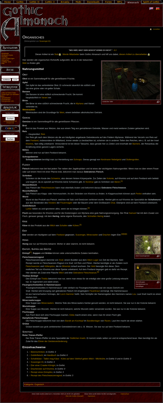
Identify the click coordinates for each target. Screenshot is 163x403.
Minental (66, 266)
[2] (89, 208)
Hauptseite (5, 53)
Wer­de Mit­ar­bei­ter (70, 54)
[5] (124, 234)
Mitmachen (5, 60)
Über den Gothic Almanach (75, 396)
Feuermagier (66, 203)
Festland (34, 140)
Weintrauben (28, 110)
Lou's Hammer (67, 294)
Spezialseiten (6, 98)
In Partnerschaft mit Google (10, 142)
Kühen (76, 225)
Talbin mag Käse (51, 359)
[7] (31, 252)
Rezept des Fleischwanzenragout (46, 375)
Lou (134, 294)
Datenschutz (125, 394)
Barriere (136, 144)
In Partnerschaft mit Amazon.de (10, 122)
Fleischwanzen (48, 188)
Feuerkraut (95, 291)
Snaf (61, 260)
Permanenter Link (7, 101)
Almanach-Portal (7, 55)
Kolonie (110, 178)
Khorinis (29, 144)
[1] (122, 181)
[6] (126, 234)
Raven (108, 321)
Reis (43, 134)
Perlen (139, 194)
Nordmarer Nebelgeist (111, 159)
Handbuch (51, 355)
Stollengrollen (132, 159)
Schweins (55, 178)
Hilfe (2, 63)
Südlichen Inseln (77, 338)
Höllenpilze (49, 266)
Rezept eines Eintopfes (41, 372)
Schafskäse (36, 359)
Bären (117, 182)
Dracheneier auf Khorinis (42, 369)
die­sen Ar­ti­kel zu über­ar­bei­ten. (133, 54)
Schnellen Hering (95, 216)
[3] (80, 225)
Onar (113, 203)
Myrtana (80, 103)
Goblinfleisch (37, 355)
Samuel (132, 213)
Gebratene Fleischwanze (84, 273)
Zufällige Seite (6, 62)
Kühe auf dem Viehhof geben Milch (77, 359)
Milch (52, 225)
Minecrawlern (47, 303)
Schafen (63, 225)
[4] (122, 234)
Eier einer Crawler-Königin (43, 365)
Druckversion (5, 99)
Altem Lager (93, 260)
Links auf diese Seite (8, 93)
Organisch (39, 384)
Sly (115, 50)
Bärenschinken (38, 352)
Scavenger (80, 235)
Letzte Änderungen (7, 58)
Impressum (91, 396)
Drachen (107, 235)
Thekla (44, 279)
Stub (56, 54)
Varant (45, 97)
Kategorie (28, 384)
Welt (24, 63)
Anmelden (156, 29)
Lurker (29, 209)
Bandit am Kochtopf (74, 321)
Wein (62, 112)
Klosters (52, 203)
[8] (98, 272)
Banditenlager (93, 321)
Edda (71, 315)
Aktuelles (4, 57)
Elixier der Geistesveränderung (52, 341)
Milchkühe (100, 359)
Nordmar (90, 182)
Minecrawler (92, 235)
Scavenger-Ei (44, 41)
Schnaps (78, 159)
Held (93, 266)
